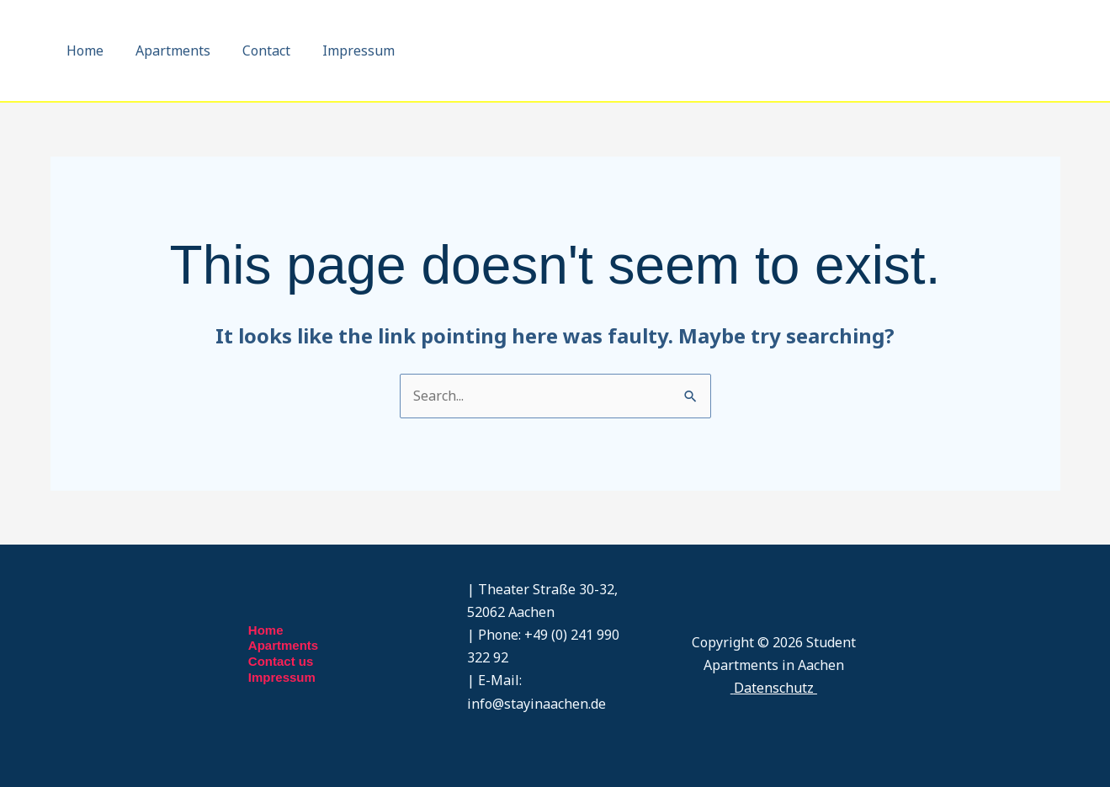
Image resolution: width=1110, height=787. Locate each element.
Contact (254, 50)
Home (82, 50)
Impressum (341, 50)
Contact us (281, 661)
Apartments (165, 50)
